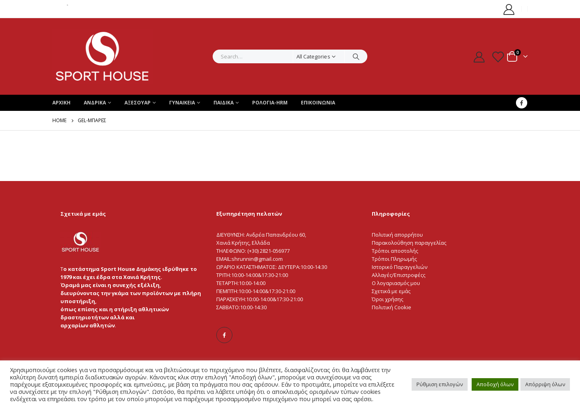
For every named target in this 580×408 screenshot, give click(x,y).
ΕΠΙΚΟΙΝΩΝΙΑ (318, 102)
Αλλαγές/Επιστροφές (397, 275)
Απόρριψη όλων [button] (545, 384)
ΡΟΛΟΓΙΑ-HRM (270, 102)
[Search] (356, 56)
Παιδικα (223, 102)
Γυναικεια (182, 102)
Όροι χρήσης (387, 299)
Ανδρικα (95, 102)
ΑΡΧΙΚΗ (61, 102)
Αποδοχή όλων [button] (495, 384)
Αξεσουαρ (137, 102)
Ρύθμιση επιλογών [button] (439, 384)
